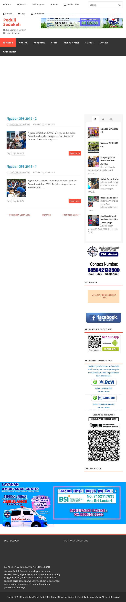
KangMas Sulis (93, 596)
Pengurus (39, 4)
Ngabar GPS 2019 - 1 (22, 166)
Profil (54, 4)
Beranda (46, 214)
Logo (21, 13)
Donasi (7, 13)
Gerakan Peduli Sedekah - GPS (104, 296)
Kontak (22, 4)
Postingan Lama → (72, 214)
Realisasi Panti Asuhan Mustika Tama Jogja (109, 219)
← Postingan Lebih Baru (18, 214)
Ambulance (37, 13)
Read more (75, 153)
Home (7, 4)
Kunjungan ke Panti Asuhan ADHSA (107, 160)
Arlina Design (67, 596)
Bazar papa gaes (109, 197)
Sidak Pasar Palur (109, 179)
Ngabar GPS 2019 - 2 (22, 118)
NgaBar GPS (18, 153)
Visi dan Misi (71, 4)
